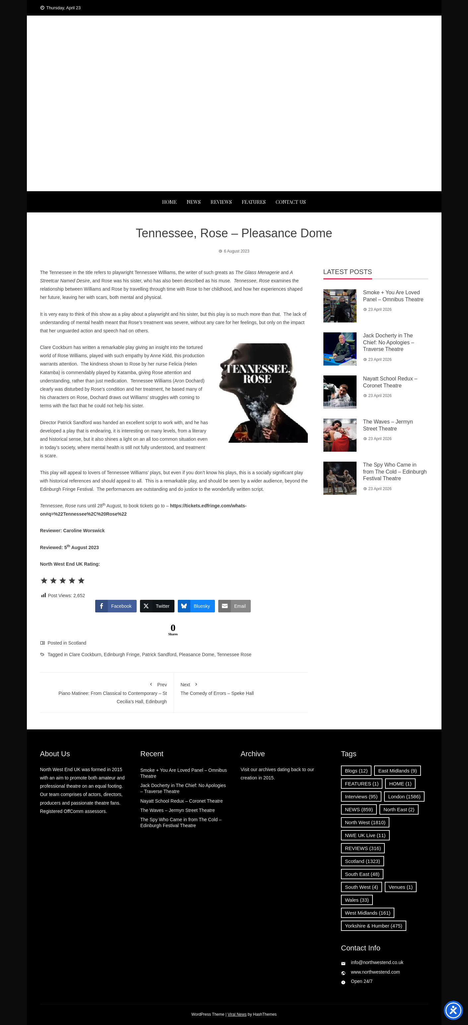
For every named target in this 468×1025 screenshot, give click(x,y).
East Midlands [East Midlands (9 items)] (397, 770)
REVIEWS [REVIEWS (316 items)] (363, 848)
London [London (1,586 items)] (404, 796)
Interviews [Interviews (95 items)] (361, 796)
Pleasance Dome (197, 654)
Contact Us (291, 202)
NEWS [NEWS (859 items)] (359, 809)
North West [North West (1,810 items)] (365, 822)
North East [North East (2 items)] (398, 809)
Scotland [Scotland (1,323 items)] (362, 861)
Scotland (77, 643)
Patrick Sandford (159, 654)
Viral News (237, 1014)
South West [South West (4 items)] (361, 887)
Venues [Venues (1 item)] (401, 887)
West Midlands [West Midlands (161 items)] (367, 913)
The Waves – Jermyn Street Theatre (177, 810)
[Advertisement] (234, 141)
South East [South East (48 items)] (362, 874)
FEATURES (254, 202)
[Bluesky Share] (196, 606)
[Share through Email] (234, 606)
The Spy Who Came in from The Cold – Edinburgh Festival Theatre (395, 472)
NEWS (194, 202)
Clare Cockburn (85, 654)
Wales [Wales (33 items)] (357, 900)
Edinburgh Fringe (121, 654)
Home (169, 202)
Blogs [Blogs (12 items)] (356, 770)
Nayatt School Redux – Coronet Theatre (181, 801)
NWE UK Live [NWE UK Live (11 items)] (365, 835)
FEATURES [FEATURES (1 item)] (361, 783)
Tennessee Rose (234, 654)
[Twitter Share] (157, 606)
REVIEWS (221, 202)
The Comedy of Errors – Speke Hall (240, 687)
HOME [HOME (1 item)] (400, 783)
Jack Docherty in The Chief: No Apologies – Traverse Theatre (388, 342)
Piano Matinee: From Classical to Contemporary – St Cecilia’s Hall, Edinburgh (107, 691)
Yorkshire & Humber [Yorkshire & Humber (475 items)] (373, 926)
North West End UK (234, 49)
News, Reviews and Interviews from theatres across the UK (234, 63)
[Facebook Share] (115, 606)
